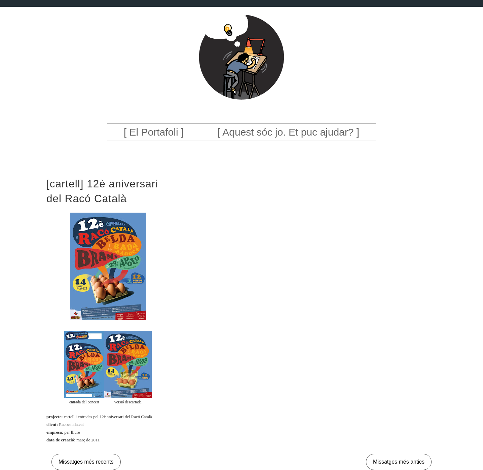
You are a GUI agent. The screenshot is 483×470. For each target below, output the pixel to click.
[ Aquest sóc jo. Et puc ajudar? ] (288, 132)
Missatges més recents (86, 462)
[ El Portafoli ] (154, 132)
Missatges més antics (398, 462)
